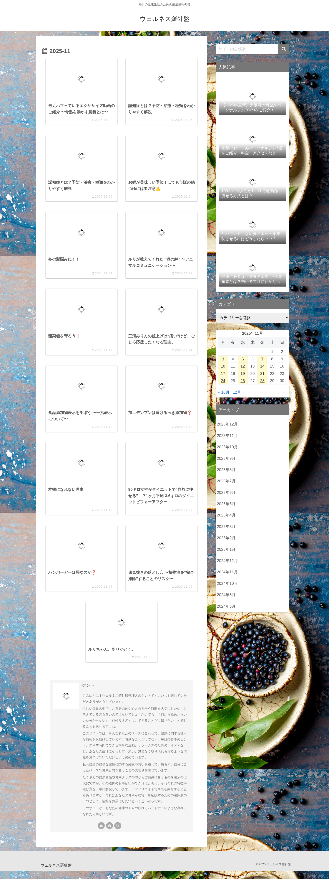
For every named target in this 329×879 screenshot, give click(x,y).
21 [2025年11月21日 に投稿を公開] (262, 373)
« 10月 (223, 392)
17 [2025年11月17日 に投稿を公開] (223, 373)
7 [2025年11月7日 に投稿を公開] (262, 359)
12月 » (238, 392)
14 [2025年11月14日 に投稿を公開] (262, 366)
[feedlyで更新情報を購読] (109, 833)
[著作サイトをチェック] (101, 833)
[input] (252, 49)
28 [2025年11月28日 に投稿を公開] (262, 381)
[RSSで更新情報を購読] (117, 833)
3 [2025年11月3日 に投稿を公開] (223, 359)
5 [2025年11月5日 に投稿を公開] (243, 359)
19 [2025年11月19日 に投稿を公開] (243, 373)
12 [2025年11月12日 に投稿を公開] (243, 366)
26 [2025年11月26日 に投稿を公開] (243, 381)
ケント (88, 693)
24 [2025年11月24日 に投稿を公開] (223, 381)
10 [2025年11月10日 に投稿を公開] (223, 366)
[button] (283, 49)
